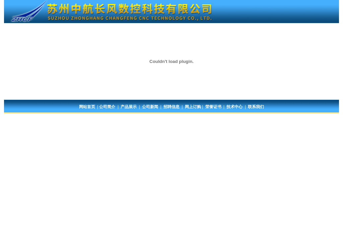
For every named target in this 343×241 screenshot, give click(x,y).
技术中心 (234, 106)
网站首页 (87, 106)
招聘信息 (171, 106)
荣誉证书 (213, 106)
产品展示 (129, 106)
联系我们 (256, 106)
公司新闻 (150, 106)
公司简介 (107, 106)
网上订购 (193, 106)
